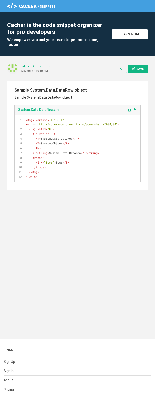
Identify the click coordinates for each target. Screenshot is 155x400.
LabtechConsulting (35, 66)
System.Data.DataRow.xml (39, 110)
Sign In (9, 371)
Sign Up (9, 361)
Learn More (130, 34)
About (8, 380)
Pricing (9, 389)
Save (138, 69)
